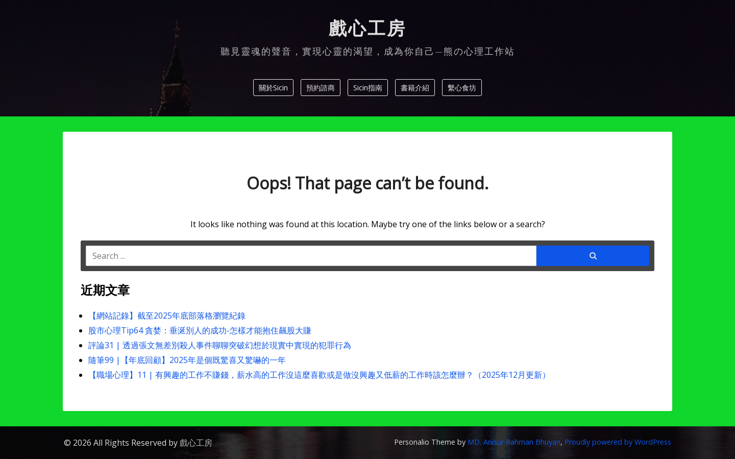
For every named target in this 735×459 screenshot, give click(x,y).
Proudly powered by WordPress (618, 442)
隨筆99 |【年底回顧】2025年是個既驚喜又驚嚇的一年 (187, 360)
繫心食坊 (462, 87)
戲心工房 (367, 28)
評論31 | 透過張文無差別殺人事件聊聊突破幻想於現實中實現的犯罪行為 (219, 345)
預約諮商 (320, 87)
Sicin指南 (367, 87)
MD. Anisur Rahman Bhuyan (514, 442)
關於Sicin (273, 87)
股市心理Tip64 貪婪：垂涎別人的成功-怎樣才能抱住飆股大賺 (199, 330)
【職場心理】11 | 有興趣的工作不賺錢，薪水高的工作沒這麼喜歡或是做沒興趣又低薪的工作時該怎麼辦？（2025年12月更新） (319, 374)
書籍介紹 (415, 87)
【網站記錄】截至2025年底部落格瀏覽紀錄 (167, 315)
